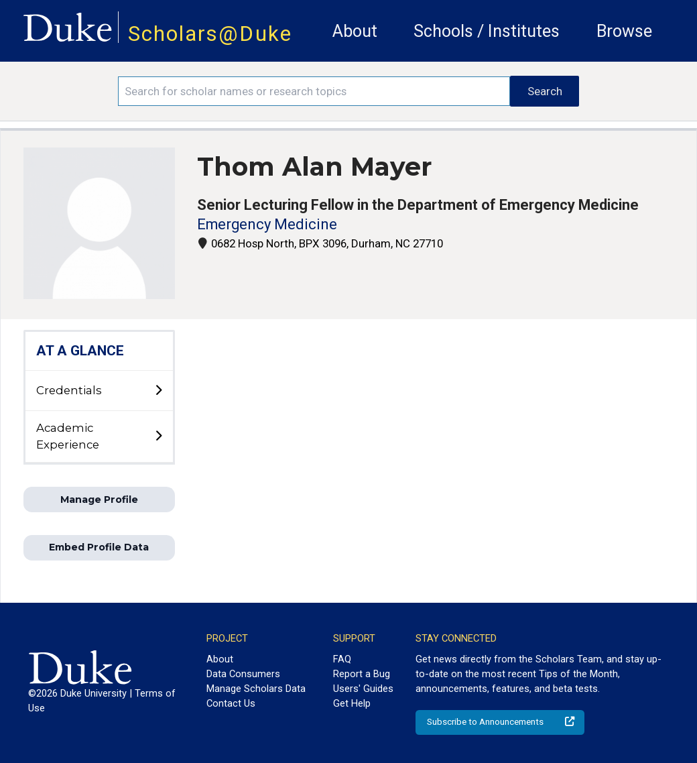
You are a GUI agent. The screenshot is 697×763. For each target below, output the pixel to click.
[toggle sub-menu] (158, 390)
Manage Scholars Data (256, 689)
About (354, 31)
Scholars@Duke (210, 33)
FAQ (342, 659)
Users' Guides (363, 689)
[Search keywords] (314, 91)
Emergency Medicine (267, 224)
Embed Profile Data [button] (99, 547)
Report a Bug (361, 674)
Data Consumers (243, 674)
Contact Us (230, 703)
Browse (624, 31)
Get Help (352, 703)
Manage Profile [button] (99, 499)
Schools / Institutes (487, 31)
